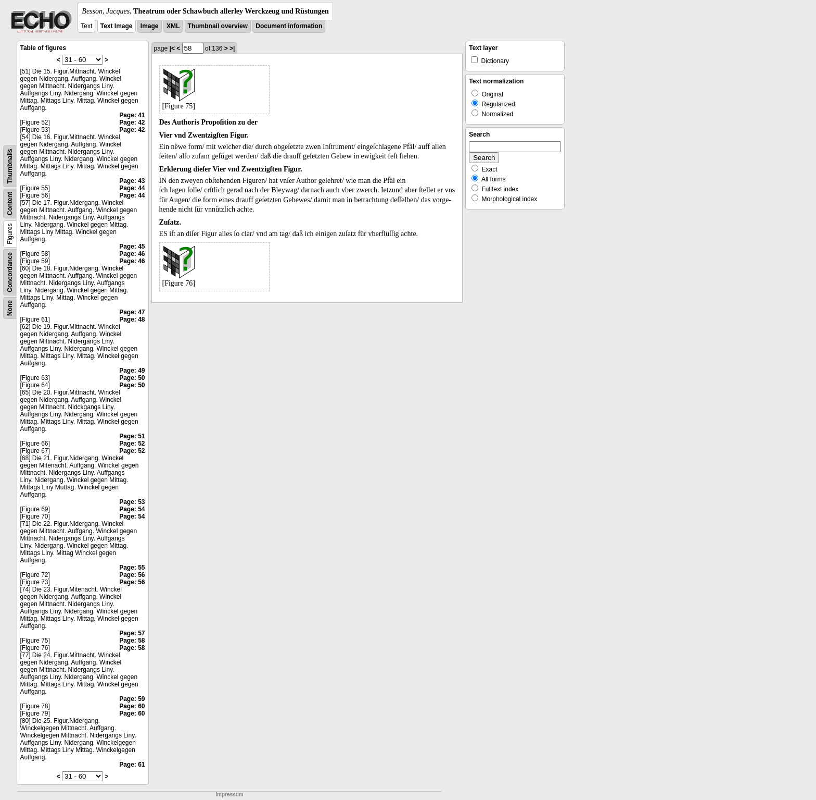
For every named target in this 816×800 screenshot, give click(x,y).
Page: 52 (132, 443)
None (10, 308)
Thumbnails (10, 166)
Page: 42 (132, 122)
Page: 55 (132, 567)
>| (232, 48)
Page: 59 (132, 699)
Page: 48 (132, 319)
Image (150, 26)
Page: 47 (132, 312)
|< (172, 48)
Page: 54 (132, 509)
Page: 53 (132, 502)
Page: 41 (132, 115)
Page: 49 (132, 370)
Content (10, 203)
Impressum (229, 794)
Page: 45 (132, 246)
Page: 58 (132, 640)
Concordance (10, 272)
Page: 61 (132, 764)
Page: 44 (132, 188)
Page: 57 (132, 633)
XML (173, 26)
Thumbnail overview (218, 26)
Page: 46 (132, 253)
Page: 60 (132, 706)
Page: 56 (132, 575)
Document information (289, 26)
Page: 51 (132, 436)
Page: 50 (132, 377)
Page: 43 (132, 180)
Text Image (116, 26)
